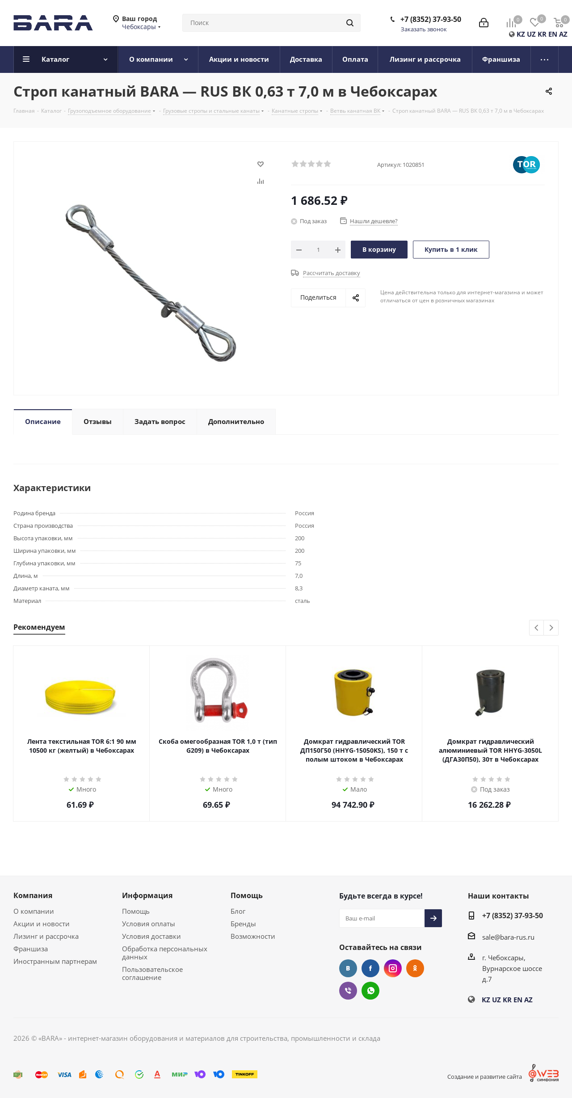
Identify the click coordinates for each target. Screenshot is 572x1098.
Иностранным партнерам (55, 961)
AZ (563, 34)
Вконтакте (348, 968)
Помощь (136, 911)
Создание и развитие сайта (484, 1077)
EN (552, 34)
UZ (531, 34)
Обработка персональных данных (164, 952)
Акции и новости (41, 923)
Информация (147, 895)
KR (542, 34)
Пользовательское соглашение (152, 973)
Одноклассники (415, 968)
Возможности (253, 936)
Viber (348, 991)
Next (551, 628)
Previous (537, 628)
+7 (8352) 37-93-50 (430, 19)
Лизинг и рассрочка (46, 936)
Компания (32, 895)
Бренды (243, 923)
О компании (33, 911)
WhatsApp (370, 991)
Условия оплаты (148, 923)
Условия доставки (151, 936)
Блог (238, 911)
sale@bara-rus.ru (508, 937)
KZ (521, 34)
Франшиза (30, 948)
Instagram (393, 968)
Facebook (370, 968)
